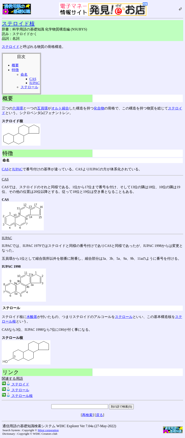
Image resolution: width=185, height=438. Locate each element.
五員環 (42, 108)
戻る (99, 415)
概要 (15, 65)
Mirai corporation (48, 430)
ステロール (29, 87)
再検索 (87, 415)
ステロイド (10, 47)
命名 (24, 74)
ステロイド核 (18, 23)
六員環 (17, 108)
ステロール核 (17, 396)
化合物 (99, 108)
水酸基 (32, 317)
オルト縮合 (60, 108)
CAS (32, 79)
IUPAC (34, 83)
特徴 (15, 70)
